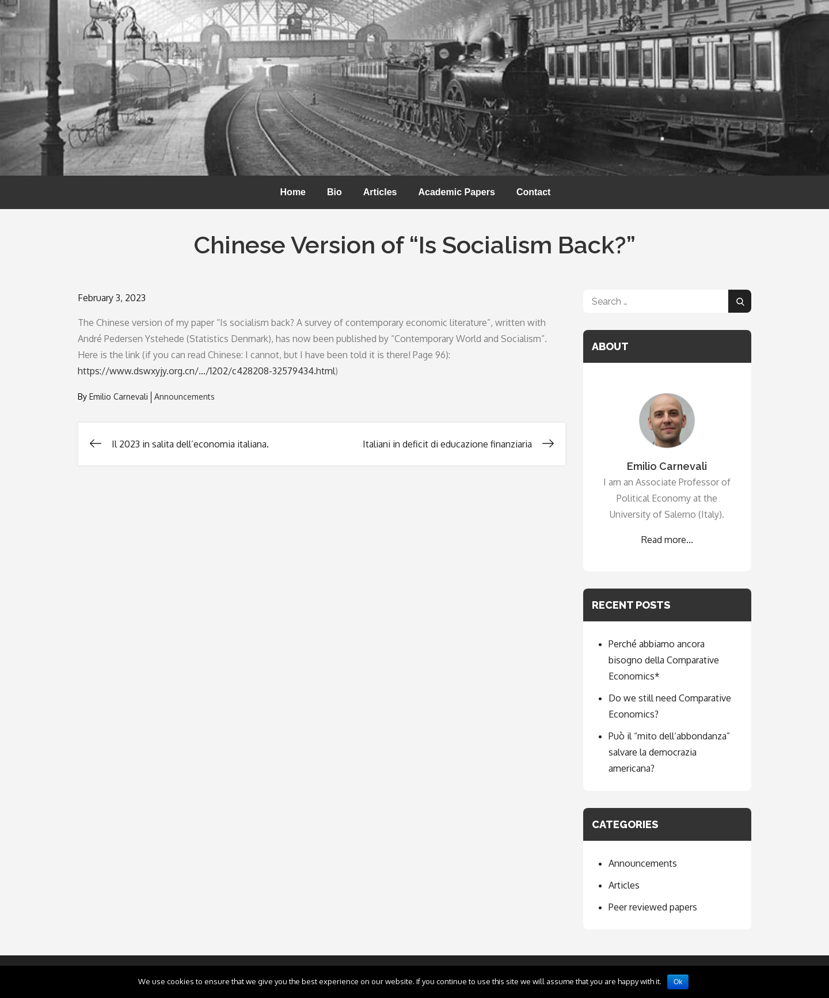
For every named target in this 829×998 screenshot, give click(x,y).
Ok (678, 982)
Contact (533, 192)
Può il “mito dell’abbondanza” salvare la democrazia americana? (669, 752)
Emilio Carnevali (118, 396)
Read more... (667, 539)
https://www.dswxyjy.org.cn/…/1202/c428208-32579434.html (206, 371)
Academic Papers (456, 192)
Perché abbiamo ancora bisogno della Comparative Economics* (664, 660)
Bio (334, 192)
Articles (380, 192)
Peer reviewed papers (653, 907)
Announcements (184, 396)
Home (293, 192)
